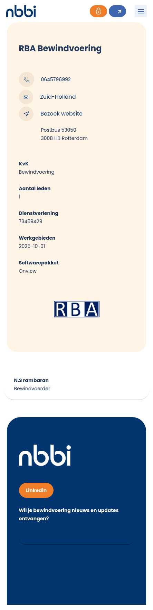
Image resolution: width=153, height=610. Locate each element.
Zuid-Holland (47, 97)
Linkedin (36, 490)
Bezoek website (51, 114)
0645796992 (45, 79)
